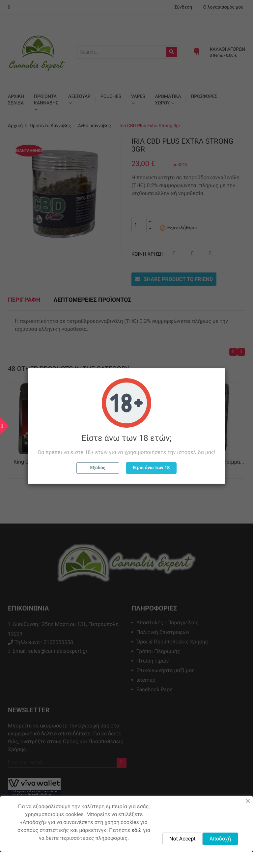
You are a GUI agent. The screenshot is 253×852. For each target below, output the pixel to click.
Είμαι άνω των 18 (151, 467)
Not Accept (182, 839)
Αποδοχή (220, 839)
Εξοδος (97, 467)
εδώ (136, 830)
